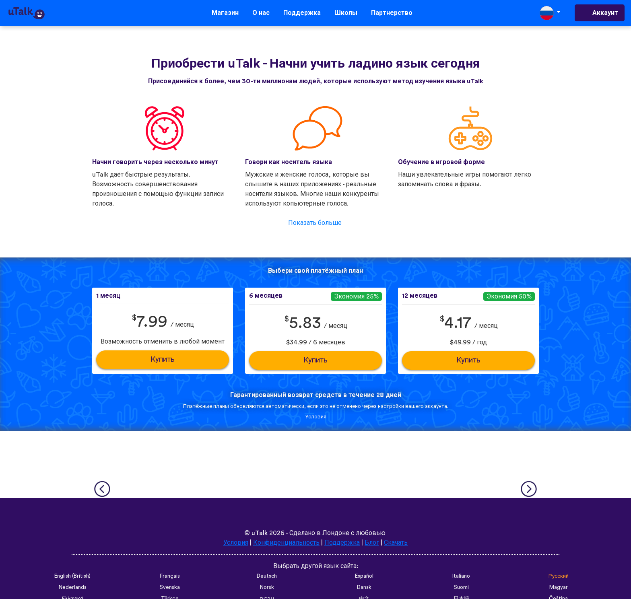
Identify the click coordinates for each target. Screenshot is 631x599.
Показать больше (315, 223)
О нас (261, 13)
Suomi (461, 587)
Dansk (364, 587)
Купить (163, 359)
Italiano (461, 576)
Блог (372, 542)
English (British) (72, 576)
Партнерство (391, 13)
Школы (345, 13)
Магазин (225, 13)
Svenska (170, 587)
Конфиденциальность (286, 542)
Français (170, 576)
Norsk (267, 587)
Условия (315, 417)
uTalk (260, 533)
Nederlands (73, 587)
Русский (559, 576)
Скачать (396, 542)
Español (364, 576)
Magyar (558, 587)
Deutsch (267, 576)
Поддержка (302, 13)
